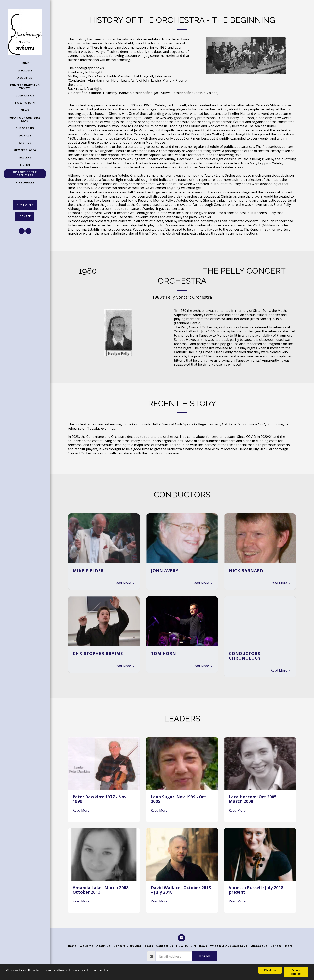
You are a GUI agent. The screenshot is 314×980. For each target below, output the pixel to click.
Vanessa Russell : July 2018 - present (257, 890)
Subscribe (204, 956)
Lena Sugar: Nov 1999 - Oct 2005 (178, 799)
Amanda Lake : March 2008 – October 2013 (102, 890)
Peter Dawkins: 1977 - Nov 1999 (100, 799)
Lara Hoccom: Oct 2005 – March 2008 (254, 799)
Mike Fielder (88, 570)
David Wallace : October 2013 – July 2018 (181, 890)
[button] (22, 231)
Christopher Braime (98, 653)
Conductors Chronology (245, 656)
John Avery (164, 570)
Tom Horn (163, 653)
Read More (124, 583)
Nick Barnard (246, 570)
